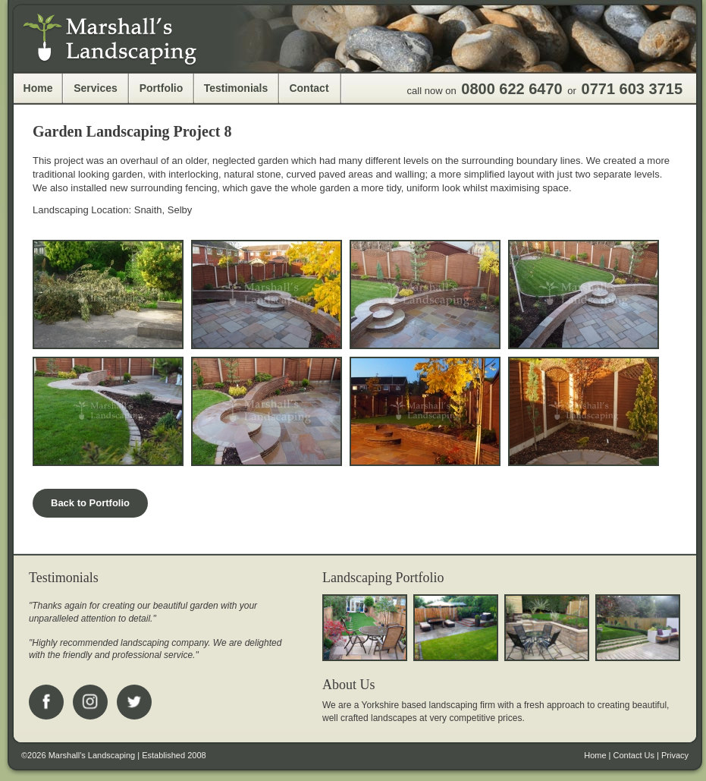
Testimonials (236, 88)
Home (38, 88)
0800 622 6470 (511, 88)
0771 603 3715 (632, 88)
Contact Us (633, 755)
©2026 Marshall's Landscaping (78, 755)
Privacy (675, 755)
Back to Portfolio (90, 503)
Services (96, 88)
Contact (308, 88)
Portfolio (162, 88)
